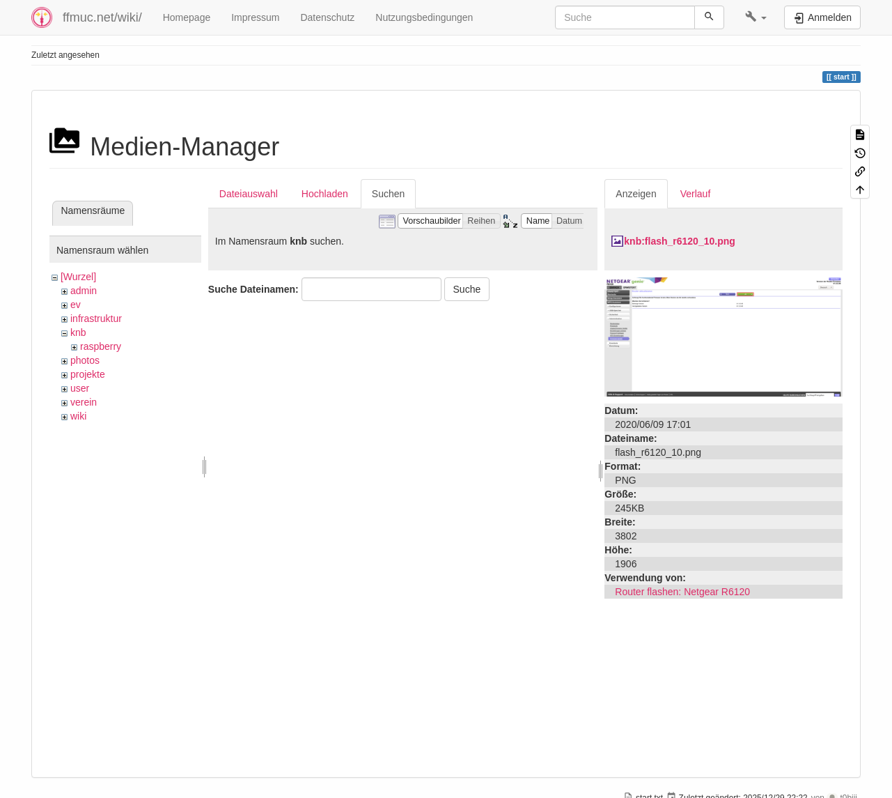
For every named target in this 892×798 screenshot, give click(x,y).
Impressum (255, 17)
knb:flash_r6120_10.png (679, 241)
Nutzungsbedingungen (424, 17)
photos (85, 360)
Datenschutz (327, 17)
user (79, 388)
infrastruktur (96, 318)
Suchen (388, 193)
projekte (87, 374)
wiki (78, 416)
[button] (756, 17)
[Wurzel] (78, 276)
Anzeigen (636, 193)
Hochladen (325, 193)
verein (83, 402)
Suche (467, 289)
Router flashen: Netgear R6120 (682, 591)
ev (75, 304)
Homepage (187, 17)
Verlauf (695, 193)
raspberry (100, 346)
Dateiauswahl (248, 193)
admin (83, 290)
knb (78, 332)
